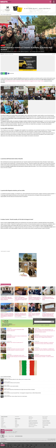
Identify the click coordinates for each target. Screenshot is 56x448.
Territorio (2, 423)
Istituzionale (3, 422)
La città (2, 419)
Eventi (2, 424)
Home (2, 14)
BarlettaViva (7, 2)
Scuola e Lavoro (3, 427)
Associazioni (17, 416)
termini (42, 324)
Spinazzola (20, 446)
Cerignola (25, 445)
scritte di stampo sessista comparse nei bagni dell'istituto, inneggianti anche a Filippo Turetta (24, 81)
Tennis (16, 423)
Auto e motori (45, 417)
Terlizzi (25, 446)
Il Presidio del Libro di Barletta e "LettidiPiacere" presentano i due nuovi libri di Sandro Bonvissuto (44, 349)
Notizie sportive (17, 418)
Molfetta (2, 446)
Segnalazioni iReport (46, 420)
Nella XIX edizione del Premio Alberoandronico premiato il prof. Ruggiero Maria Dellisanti (44, 336)
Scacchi (16, 426)
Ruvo (10, 446)
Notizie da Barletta (4, 416)
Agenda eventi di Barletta (33, 420)
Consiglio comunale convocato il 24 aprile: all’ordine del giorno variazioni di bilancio (15, 349)
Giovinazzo (34, 445)
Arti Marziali (17, 424)
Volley (16, 422)
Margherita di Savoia (40, 445)
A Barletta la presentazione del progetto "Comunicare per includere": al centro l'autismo (44, 356)
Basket (16, 421)
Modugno (51, 445)
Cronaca (2, 420)
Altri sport (30, 418)
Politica (2, 421)
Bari (9, 445)
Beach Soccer (31, 417)
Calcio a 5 (30, 416)
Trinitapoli (32, 446)
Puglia (7, 446)
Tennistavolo (17, 425)
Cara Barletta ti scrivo (32, 424)
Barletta (2, 445)
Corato (29, 445)
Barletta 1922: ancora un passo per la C (15, 342)
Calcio (16, 420)
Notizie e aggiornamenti (7, 14)
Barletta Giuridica (31, 426)
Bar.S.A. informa (45, 416)
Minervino (47, 445)
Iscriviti (52, 321)
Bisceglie (13, 445)
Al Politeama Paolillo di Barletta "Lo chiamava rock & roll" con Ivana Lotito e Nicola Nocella (44, 343)
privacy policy (47, 324)
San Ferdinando (14, 446)
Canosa (21, 445)
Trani (28, 446)
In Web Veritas (45, 418)
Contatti (6, 436)
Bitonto (17, 445)
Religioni (2, 418)
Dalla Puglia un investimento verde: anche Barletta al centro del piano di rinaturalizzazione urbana (17, 356)
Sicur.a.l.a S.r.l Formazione (33, 425)
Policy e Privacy (11, 436)
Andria (6, 445)
